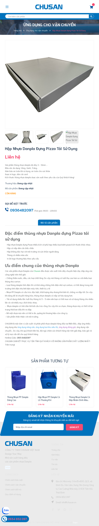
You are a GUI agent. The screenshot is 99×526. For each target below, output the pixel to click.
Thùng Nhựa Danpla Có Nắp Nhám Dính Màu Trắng (79, 399)
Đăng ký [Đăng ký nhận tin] (74, 427)
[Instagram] (70, 509)
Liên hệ (54, 468)
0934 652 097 (63, 496)
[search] (49, 16)
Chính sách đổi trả (13, 489)
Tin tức (54, 464)
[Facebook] (52, 509)
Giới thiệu (55, 454)
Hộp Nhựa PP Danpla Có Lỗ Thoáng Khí (49, 398)
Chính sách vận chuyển (15, 484)
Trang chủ (55, 449)
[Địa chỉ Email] (38, 427)
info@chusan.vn (69, 502)
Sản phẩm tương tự (49, 360)
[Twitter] (58, 509)
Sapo (75, 522)
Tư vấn (54, 459)
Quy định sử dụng (13, 494)
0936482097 (21, 210)
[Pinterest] (64, 509)
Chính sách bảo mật (14, 479)
